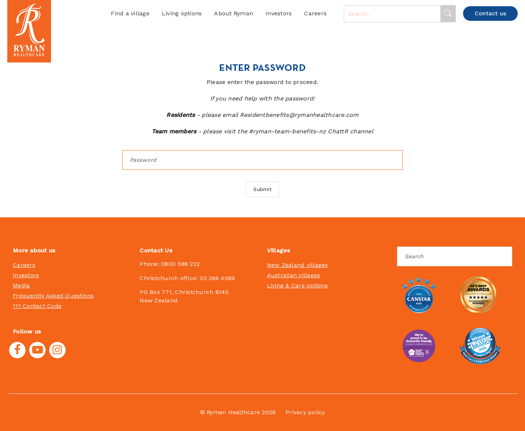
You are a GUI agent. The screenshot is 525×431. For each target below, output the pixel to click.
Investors (278, 13)
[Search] (447, 13)
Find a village (130, 13)
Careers (315, 13)
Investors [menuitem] (26, 275)
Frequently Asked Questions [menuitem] (53, 295)
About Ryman (233, 13)
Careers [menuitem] (24, 265)
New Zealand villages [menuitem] (297, 265)
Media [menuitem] (21, 285)
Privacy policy (305, 412)
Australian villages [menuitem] (293, 275)
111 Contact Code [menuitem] (37, 305)
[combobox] (392, 13)
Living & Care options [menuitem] (297, 285)
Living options (182, 13)
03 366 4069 (217, 278)
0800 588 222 (180, 263)
